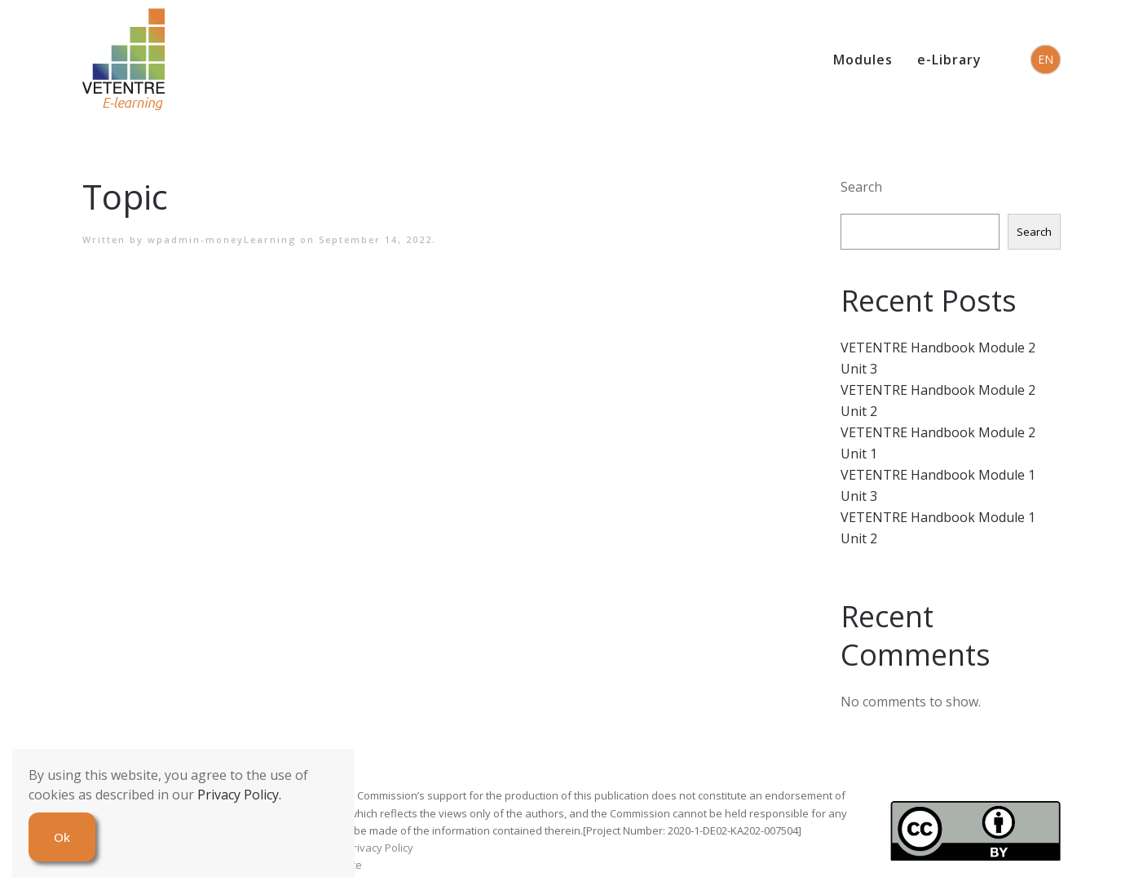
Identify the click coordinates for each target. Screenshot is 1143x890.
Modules (863, 60)
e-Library (949, 60)
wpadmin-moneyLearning (222, 239)
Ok (62, 837)
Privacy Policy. (239, 795)
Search (861, 187)
